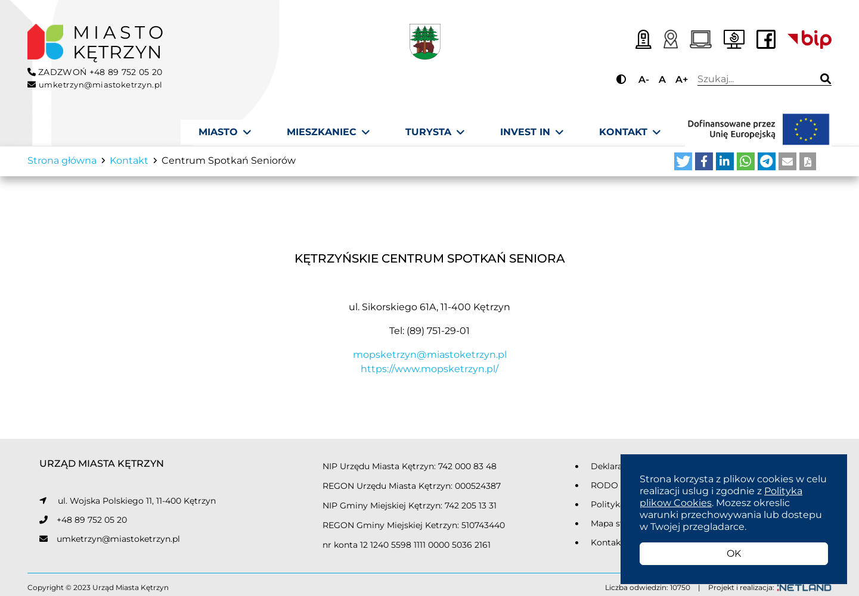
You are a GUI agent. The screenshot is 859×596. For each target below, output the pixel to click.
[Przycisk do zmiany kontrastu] (622, 79)
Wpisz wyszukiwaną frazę (752, 79)
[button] (683, 166)
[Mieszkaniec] (328, 132)
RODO (604, 489)
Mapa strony (617, 527)
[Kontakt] (629, 132)
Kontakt (607, 546)
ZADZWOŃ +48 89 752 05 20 (95, 72)
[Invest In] (531, 132)
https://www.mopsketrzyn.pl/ (429, 373)
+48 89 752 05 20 (92, 524)
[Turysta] (434, 132)
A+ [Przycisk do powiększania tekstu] (681, 79)
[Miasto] (225, 132)
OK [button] (734, 553)
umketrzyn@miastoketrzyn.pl (118, 543)
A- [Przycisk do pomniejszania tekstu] (643, 79)
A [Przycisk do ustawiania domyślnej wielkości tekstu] (662, 79)
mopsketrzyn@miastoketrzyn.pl (430, 359)
